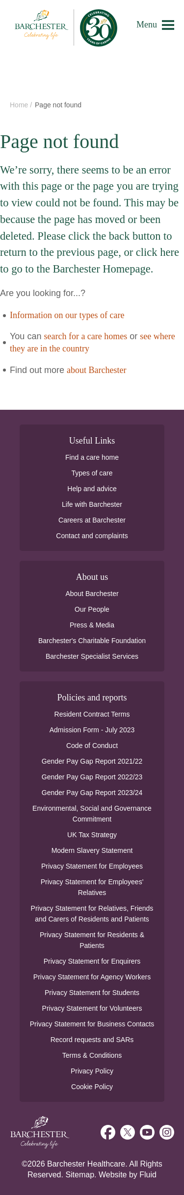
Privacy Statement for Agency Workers (92, 977)
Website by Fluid (128, 1174)
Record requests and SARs (92, 1040)
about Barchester (96, 370)
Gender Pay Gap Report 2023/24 (92, 793)
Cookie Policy (92, 1087)
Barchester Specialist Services (92, 656)
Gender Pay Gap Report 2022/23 (92, 777)
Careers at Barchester (92, 520)
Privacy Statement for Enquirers (92, 961)
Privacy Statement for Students (92, 992)
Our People (92, 609)
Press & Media (92, 625)
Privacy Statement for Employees (92, 866)
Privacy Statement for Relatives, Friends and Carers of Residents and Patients (92, 913)
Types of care (91, 473)
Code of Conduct (92, 745)
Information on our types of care (67, 315)
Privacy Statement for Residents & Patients (92, 940)
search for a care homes (85, 336)
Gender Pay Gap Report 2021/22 (92, 761)
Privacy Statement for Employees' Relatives (92, 887)
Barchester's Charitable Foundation (92, 641)
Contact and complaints (92, 536)
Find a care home (92, 457)
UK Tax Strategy (92, 835)
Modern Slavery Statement (92, 850)
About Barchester (91, 594)
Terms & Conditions (92, 1055)
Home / (22, 105)
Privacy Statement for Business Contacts (92, 1024)
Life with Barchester (92, 504)
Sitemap (79, 1174)
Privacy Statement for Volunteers (92, 1008)
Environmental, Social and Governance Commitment (92, 813)
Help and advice (91, 489)
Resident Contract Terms (92, 714)
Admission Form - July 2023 (92, 730)
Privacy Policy (92, 1071)
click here (157, 252)
